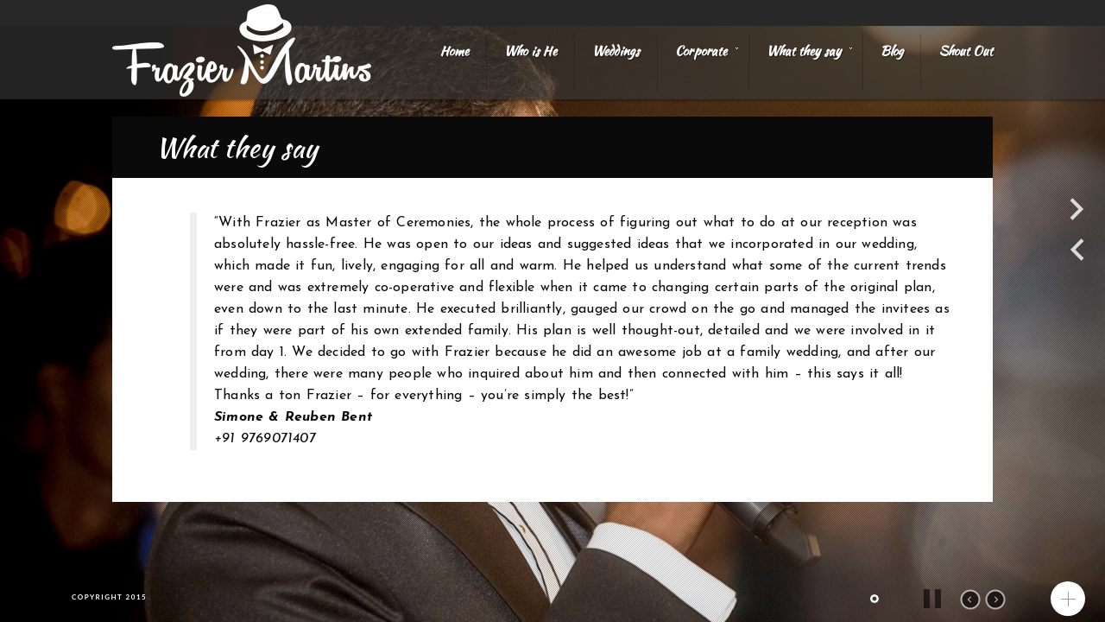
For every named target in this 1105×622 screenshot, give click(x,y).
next (995, 599)
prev (970, 599)
